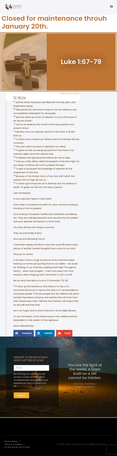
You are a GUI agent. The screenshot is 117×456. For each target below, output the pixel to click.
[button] (111, 6)
